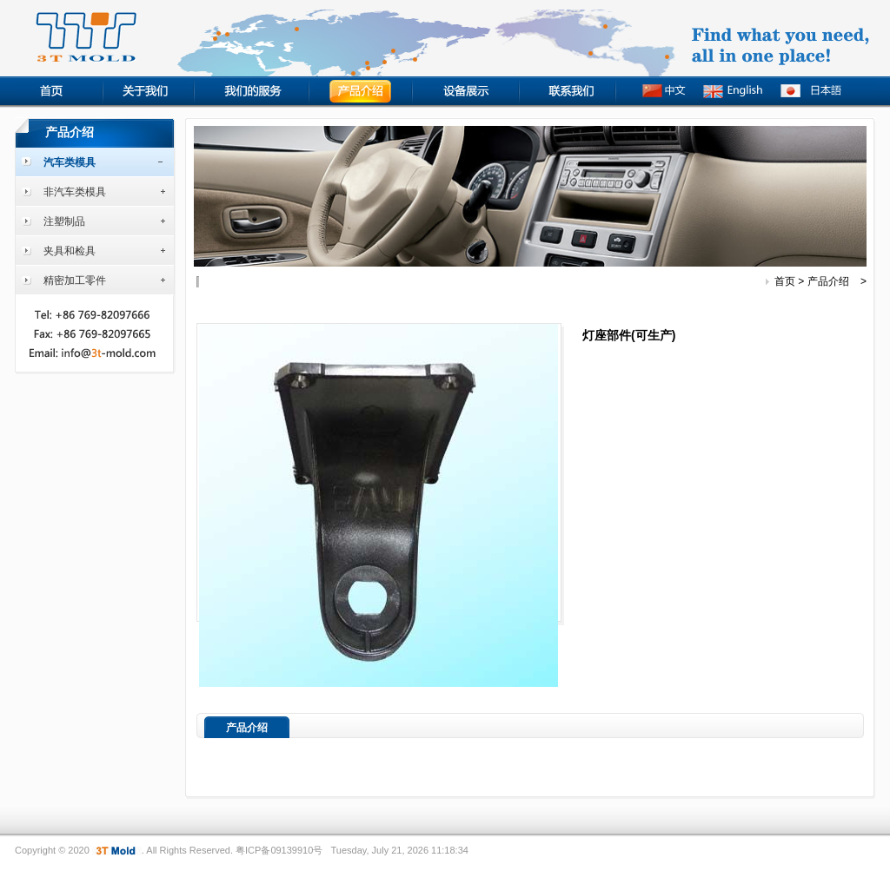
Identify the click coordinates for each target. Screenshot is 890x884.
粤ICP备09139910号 (279, 850)
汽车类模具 (69, 162)
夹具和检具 (69, 251)
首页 (784, 281)
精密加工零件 (74, 280)
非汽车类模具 (74, 192)
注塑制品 (64, 221)
